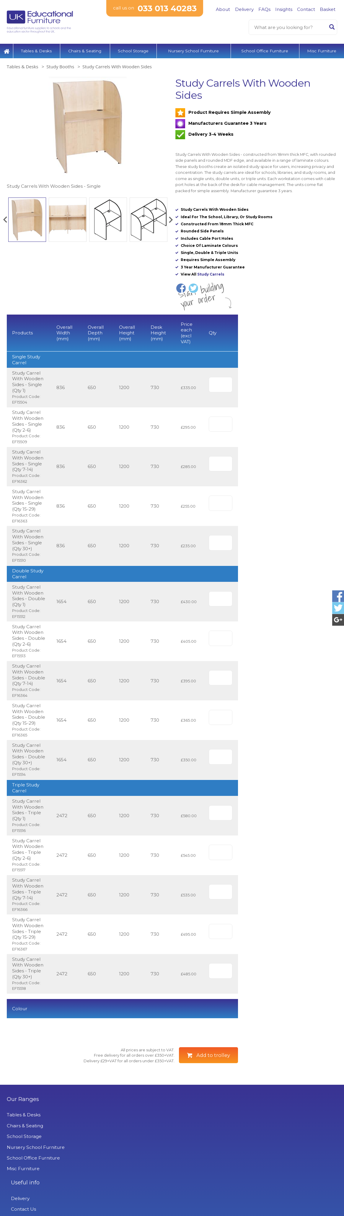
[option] (88, 131)
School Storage (133, 48)
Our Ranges (23, 1128)
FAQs (264, 9)
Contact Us (103, 1154)
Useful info (105, 1128)
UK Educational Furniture (209, 1128)
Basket (327, 9)
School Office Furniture (264, 48)
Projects (100, 1186)
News (97, 1197)
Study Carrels (210, 272)
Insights (283, 9)
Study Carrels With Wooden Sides (117, 64)
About (223, 9)
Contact (306, 9)
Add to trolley (213, 1084)
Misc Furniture (321, 48)
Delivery (244, 9)
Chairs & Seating (84, 48)
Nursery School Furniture (193, 48)
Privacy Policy (106, 1176)
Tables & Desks (36, 48)
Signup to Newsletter (295, 1165)
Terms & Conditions (112, 1165)
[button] (5, 217)
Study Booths (60, 64)
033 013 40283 (167, 8)
